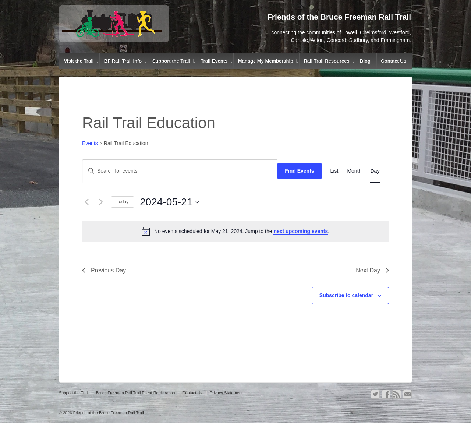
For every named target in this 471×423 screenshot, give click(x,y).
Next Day (372, 270)
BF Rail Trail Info (123, 61)
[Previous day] (86, 202)
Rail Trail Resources (326, 61)
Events (90, 143)
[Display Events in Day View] (375, 171)
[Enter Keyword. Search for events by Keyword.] (179, 171)
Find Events (299, 171)
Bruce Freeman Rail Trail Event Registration (135, 393)
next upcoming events (300, 231)
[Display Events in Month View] (354, 171)
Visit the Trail (79, 61)
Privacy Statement (226, 393)
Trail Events (214, 61)
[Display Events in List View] (334, 171)
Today (122, 201)
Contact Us (393, 61)
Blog (365, 61)
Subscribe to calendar (346, 295)
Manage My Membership (265, 61)
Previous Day (104, 270)
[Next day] (100, 202)
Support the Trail (171, 61)
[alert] (235, 231)
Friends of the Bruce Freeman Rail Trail (108, 412)
